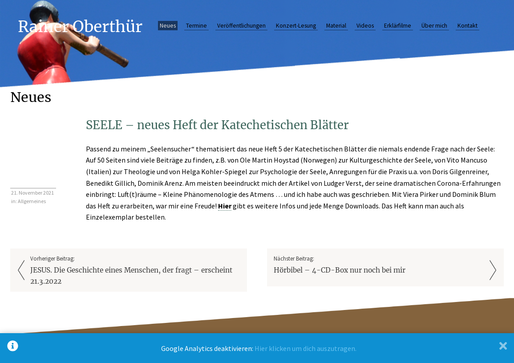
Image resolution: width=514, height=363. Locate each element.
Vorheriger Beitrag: (135, 271)
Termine (196, 25)
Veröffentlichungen (241, 25)
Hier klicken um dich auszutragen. (305, 348)
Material (336, 25)
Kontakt (467, 25)
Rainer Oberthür (80, 26)
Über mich (434, 25)
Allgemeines (32, 201)
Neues (168, 25)
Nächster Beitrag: (379, 265)
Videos (365, 25)
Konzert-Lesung (296, 25)
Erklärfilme (397, 25)
